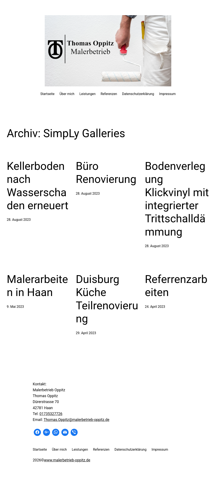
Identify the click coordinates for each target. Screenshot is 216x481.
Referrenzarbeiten (176, 286)
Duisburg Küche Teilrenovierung (107, 299)
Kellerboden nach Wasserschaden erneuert (37, 186)
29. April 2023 (86, 333)
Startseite (47, 94)
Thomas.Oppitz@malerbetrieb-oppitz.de (76, 420)
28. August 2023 (19, 220)
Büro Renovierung (106, 173)
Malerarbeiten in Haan (37, 286)
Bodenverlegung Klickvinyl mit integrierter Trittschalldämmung (177, 199)
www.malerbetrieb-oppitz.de (67, 460)
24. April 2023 (155, 307)
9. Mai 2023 (15, 307)
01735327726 (50, 414)
